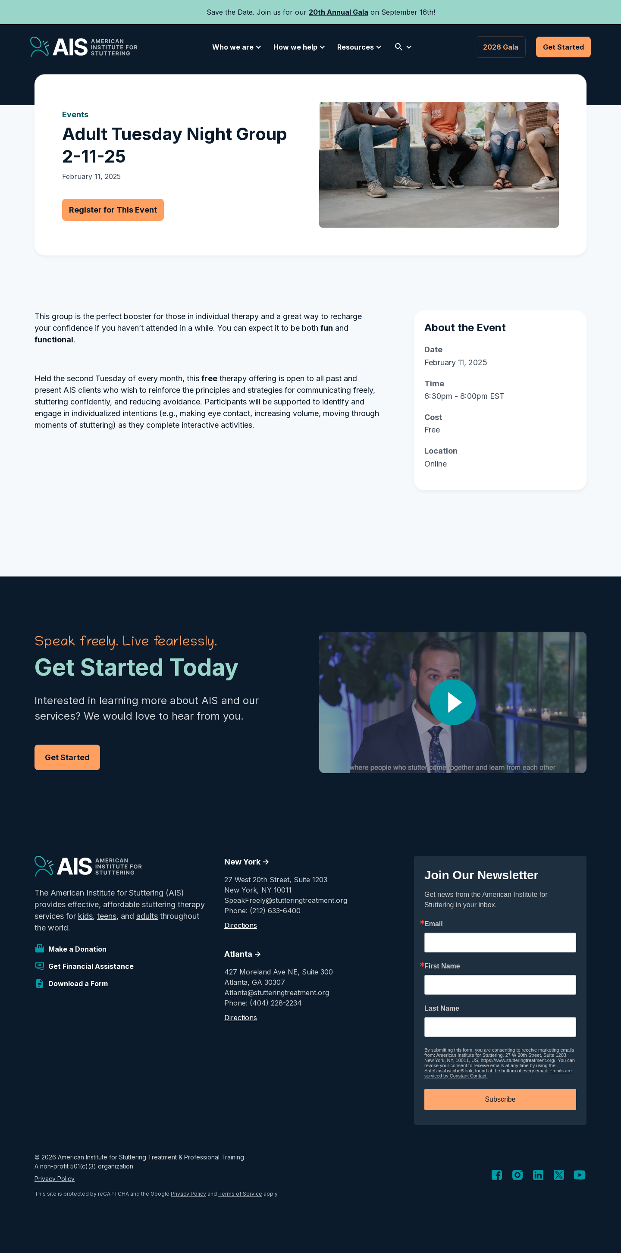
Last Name (441, 1008)
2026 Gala (500, 47)
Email (433, 924)
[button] (235, 47)
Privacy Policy (54, 1178)
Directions (240, 925)
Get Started (563, 47)
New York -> (247, 861)
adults (147, 916)
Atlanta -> (242, 954)
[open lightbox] (452, 702)
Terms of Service (240, 1193)
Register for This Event (113, 209)
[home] (84, 47)
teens (106, 916)
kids (85, 916)
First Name (442, 966)
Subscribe (500, 1099)
